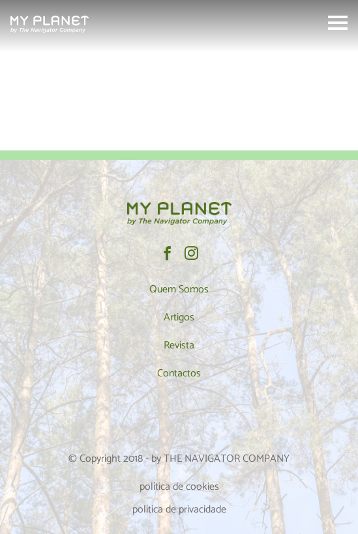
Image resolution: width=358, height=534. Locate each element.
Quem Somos (179, 289)
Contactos (179, 373)
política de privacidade (179, 509)
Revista (179, 345)
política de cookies (179, 487)
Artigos (179, 317)
